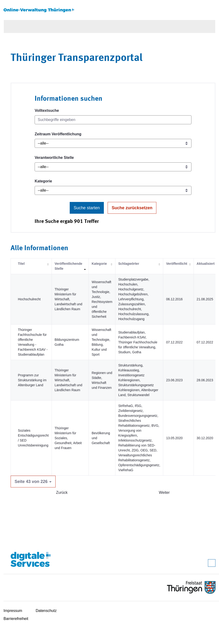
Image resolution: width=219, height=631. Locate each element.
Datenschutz (46, 611)
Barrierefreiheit (16, 619)
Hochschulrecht (29, 299)
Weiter (164, 492)
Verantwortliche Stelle (54, 158)
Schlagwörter (128, 263)
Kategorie (43, 181)
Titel (21, 263)
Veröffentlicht (176, 263)
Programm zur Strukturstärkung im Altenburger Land (32, 380)
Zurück (62, 492)
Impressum (13, 611)
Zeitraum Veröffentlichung (58, 134)
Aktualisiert (206, 263)
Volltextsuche (47, 111)
